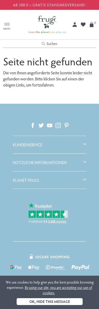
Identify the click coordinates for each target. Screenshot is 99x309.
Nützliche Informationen (40, 162)
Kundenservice (27, 144)
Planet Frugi (26, 180)
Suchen (49, 43)
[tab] (49, 144)
